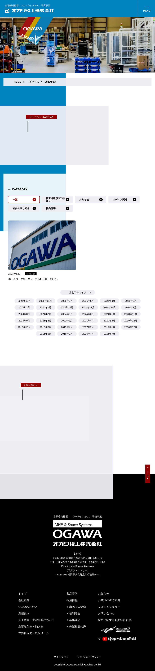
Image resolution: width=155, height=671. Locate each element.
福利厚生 (74, 613)
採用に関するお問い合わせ (114, 620)
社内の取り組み (21, 208)
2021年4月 (88, 320)
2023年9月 (24, 320)
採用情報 (72, 600)
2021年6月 (67, 320)
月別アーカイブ (77, 292)
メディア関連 (120, 199)
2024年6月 (67, 314)
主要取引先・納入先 (30, 626)
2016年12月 (130, 327)
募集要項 (74, 620)
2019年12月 (130, 320)
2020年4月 (109, 320)
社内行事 (51, 208)
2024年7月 (45, 314)
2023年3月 (50, 81)
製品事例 (72, 593)
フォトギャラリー (109, 606)
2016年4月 (88, 333)
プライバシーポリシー (89, 656)
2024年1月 (109, 314)
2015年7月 (109, 333)
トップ (22, 593)
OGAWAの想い (27, 606)
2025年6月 (88, 300)
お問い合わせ (106, 613)
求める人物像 (77, 606)
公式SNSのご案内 (109, 600)
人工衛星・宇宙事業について (36, 620)
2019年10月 (24, 327)
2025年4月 (109, 300)
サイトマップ (61, 656)
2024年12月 (66, 307)
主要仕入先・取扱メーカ (33, 633)
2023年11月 (130, 314)
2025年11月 (45, 300)
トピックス (33, 81)
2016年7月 (67, 333)
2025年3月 (131, 300)
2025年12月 (24, 300)
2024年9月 (131, 307)
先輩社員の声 (77, 626)
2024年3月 (88, 314)
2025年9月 (67, 300)
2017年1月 (109, 327)
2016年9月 (45, 333)
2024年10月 (109, 307)
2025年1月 (45, 307)
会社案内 (23, 600)
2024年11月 (88, 307)
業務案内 (23, 613)
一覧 (15, 199)
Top (148, 475)
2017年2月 (88, 327)
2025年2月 (24, 307)
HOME (17, 81)
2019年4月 (67, 327)
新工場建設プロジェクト (55, 199)
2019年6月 (45, 327)
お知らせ (84, 199)
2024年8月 (24, 314)
